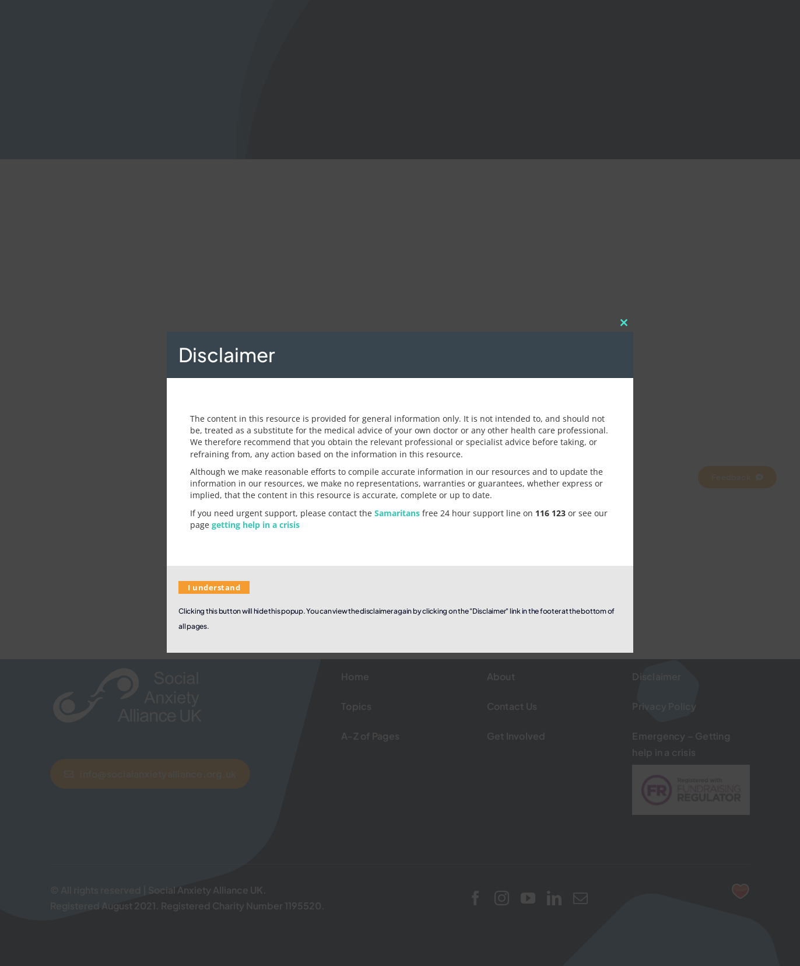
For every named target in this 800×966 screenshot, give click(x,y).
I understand (214, 587)
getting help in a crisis (256, 524)
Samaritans (397, 513)
